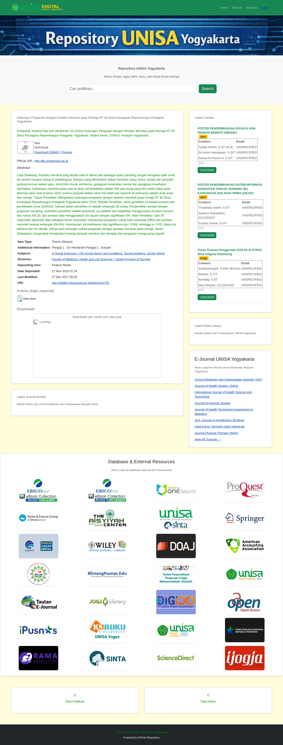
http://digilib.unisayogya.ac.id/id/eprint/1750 (80, 283)
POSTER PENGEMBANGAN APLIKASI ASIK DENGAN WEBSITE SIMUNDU (227, 130)
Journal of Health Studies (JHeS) (216, 386)
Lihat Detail (207, 170)
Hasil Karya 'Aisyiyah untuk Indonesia (219, 426)
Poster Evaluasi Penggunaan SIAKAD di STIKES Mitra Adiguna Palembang (230, 252)
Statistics (252, 7)
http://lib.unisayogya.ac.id (51, 161)
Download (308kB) (46, 152)
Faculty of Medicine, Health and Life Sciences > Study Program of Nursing (101, 259)
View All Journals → (208, 439)
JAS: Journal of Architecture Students (219, 420)
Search (208, 89)
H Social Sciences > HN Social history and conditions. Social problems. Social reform (108, 253)
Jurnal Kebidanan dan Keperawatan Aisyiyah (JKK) (228, 379)
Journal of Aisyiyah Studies (212, 403)
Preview (67, 152)
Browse (237, 7)
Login (265, 7)
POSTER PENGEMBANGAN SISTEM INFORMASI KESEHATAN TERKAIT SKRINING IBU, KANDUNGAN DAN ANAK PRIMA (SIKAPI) (230, 189)
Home (224, 7)
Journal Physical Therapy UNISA (216, 433)
